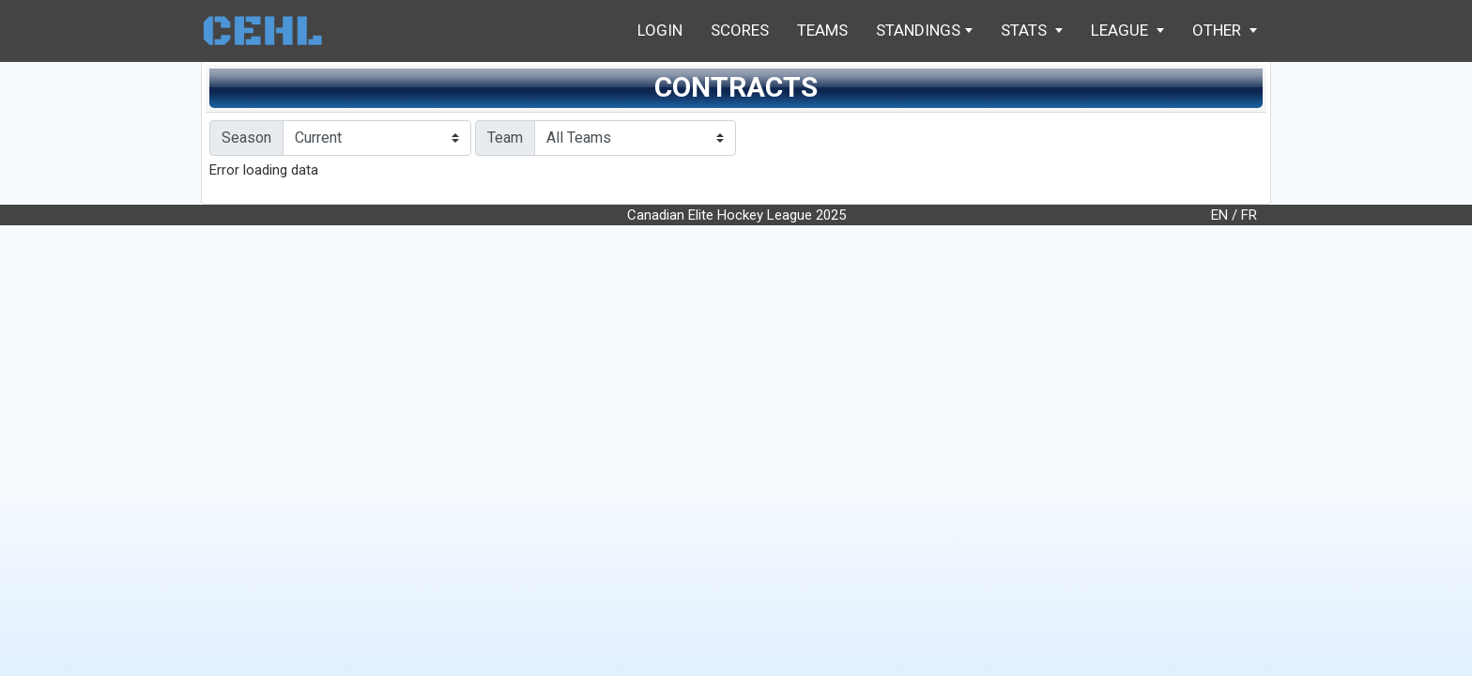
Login (659, 30)
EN (1219, 215)
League (1127, 30)
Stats (1032, 30)
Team (505, 137)
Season (246, 137)
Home (271, 30)
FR (1249, 215)
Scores (740, 30)
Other (1224, 30)
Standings (924, 30)
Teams (822, 30)
